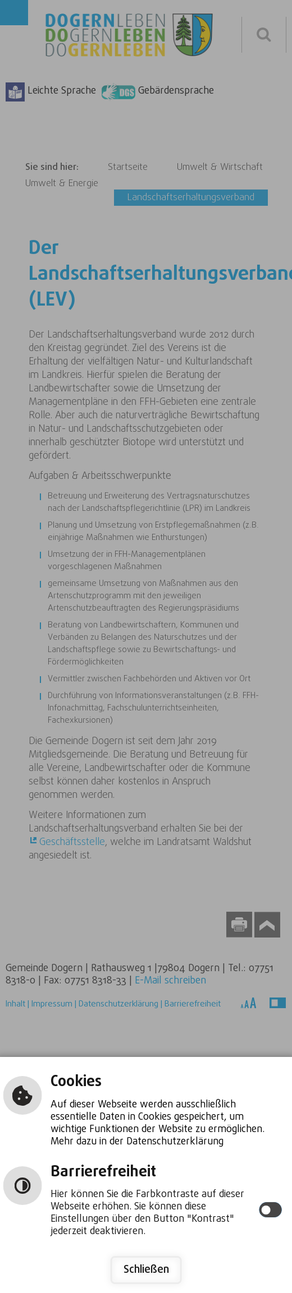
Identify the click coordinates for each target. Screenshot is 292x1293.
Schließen (146, 1270)
